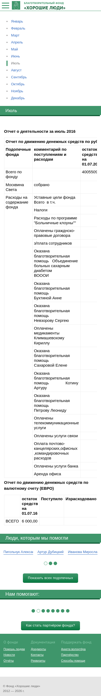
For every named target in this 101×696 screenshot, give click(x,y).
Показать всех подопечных (50, 578)
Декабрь (18, 98)
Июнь (15, 56)
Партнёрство (70, 654)
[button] (45, 563)
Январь (17, 21)
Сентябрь (19, 77)
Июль (15, 63)
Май (14, 49)
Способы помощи (73, 660)
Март (15, 35)
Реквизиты (38, 660)
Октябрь (18, 84)
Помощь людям (14, 649)
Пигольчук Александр (21, 552)
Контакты (37, 654)
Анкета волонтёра (73, 649)
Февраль (18, 28)
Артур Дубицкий (50, 552)
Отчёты (9, 660)
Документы (38, 649)
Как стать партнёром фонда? (50, 625)
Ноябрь (17, 91)
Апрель (17, 42)
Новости (9, 654)
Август (16, 70)
